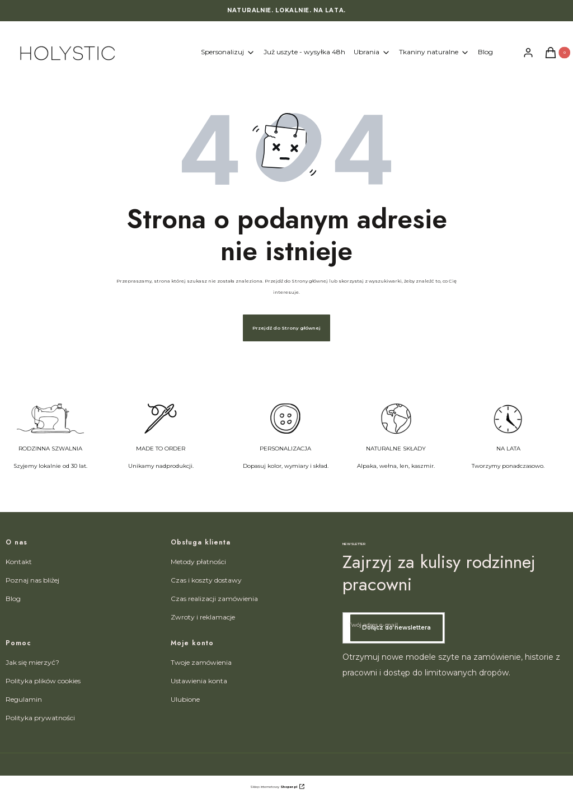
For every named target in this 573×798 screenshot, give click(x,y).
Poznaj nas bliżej (32, 580)
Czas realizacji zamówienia (214, 598)
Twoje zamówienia (201, 662)
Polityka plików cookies (43, 681)
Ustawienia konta (199, 681)
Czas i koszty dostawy (206, 580)
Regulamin (24, 699)
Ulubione (185, 699)
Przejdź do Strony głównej (286, 328)
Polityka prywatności (40, 717)
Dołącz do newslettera (396, 627)
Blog (13, 598)
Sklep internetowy (273, 787)
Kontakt (19, 561)
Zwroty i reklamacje (203, 617)
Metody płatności (198, 561)
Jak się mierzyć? (32, 662)
